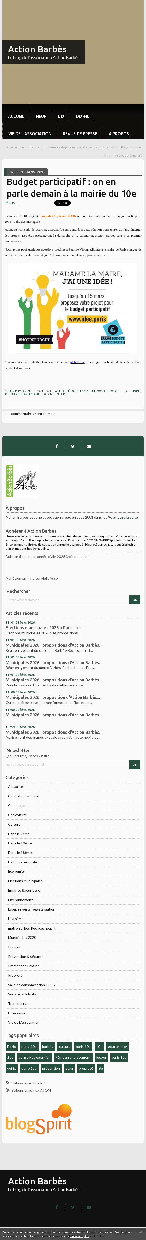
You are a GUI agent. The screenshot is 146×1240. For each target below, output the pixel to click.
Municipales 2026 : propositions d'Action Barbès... (54, 645)
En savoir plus (79, 1236)
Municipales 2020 (22, 937)
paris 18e (119, 1057)
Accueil (16, 116)
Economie (16, 871)
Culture (14, 824)
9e (101, 1068)
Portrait (14, 947)
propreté (86, 1068)
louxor (101, 1057)
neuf (41, 116)
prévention (51, 1068)
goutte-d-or (117, 1046)
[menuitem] (16, 113)
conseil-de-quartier (34, 1057)
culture (65, 1046)
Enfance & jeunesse (24, 890)
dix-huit (85, 116)
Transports (17, 1003)
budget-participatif (25, 394)
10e (99, 1046)
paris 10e (83, 1046)
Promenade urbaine (24, 966)
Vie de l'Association (24, 1022)
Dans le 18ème (20, 852)
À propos (119, 133)
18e (10, 1057)
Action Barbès (37, 49)
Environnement (20, 900)
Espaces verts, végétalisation (31, 909)
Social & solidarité (22, 994)
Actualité (15, 786)
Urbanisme (16, 1013)
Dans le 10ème (20, 843)
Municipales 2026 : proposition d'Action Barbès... (53, 697)
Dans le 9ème (19, 834)
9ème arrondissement (73, 1057)
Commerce (17, 805)
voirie (11, 1068)
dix (61, 116)
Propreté (15, 975)
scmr (69, 1068)
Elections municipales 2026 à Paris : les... (45, 627)
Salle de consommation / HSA (31, 985)
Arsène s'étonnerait (128, 155)
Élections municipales (25, 881)
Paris (11, 1046)
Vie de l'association (29, 133)
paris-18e (29, 1068)
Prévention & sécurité (26, 956)
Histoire (14, 918)
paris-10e (29, 1046)
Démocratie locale (22, 862)
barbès (47, 1046)
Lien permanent (18, 391)
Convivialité (17, 815)
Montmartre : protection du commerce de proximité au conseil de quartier (58, 147)
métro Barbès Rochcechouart (32, 928)
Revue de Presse (80, 133)
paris (136, 391)
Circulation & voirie (23, 796)
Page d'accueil (131, 147)
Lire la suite (129, 517)
